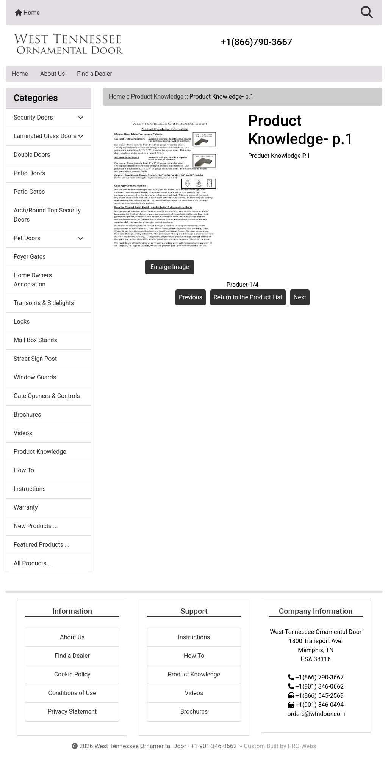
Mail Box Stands (35, 340)
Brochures (27, 414)
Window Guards (35, 377)
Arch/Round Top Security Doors (47, 215)
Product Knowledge (157, 96)
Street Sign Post (35, 358)
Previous (190, 297)
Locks (22, 321)
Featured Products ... (42, 544)
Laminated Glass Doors (48, 136)
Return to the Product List (248, 297)
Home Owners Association (33, 280)
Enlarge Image (169, 267)
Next (300, 297)
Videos (23, 433)
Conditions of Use (72, 693)
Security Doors (48, 117)
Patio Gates (29, 191)
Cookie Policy (72, 674)
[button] (367, 12)
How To (24, 470)
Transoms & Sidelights (44, 303)
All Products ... (33, 563)
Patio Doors (29, 173)
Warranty (26, 507)
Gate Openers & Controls (47, 396)
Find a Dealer (94, 73)
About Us (52, 73)
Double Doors (32, 154)
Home (27, 12)
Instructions (30, 488)
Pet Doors (48, 238)
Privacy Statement (72, 711)
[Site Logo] (69, 43)
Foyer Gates (30, 256)
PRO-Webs (302, 746)
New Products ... (36, 526)
